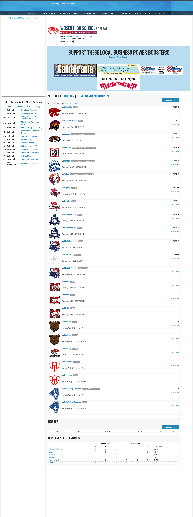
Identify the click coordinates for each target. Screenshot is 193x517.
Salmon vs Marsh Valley (30, 146)
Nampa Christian (69, 120)
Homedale (67, 362)
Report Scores (175, 111)
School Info (74, 36)
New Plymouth (69, 214)
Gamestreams (108, 13)
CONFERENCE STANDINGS (93, 95)
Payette (66, 187)
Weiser (51, 452)
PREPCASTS (125, 13)
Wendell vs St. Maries (29, 163)
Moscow (66, 147)
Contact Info (86, 36)
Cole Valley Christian (71, 388)
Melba (65, 281)
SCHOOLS (32, 13)
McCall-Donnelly (69, 241)
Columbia (67, 107)
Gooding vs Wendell (29, 110)
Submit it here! (71, 103)
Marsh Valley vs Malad (30, 153)
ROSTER (69, 95)
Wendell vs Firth (27, 143)
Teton (65, 174)
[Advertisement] (23, 77)
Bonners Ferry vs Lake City (31, 127)
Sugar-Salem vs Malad (30, 136)
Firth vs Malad (26, 156)
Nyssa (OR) (67, 254)
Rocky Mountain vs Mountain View (28, 118)
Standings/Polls (69, 13)
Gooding (66, 348)
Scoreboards (49, 13)
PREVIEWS (160, 13)
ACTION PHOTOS (143, 13)
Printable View (170, 100)
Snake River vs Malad (29, 159)
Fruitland (66, 321)
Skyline (66, 161)
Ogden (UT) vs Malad (29, 149)
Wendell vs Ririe (27, 139)
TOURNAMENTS (89, 13)
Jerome (66, 134)
